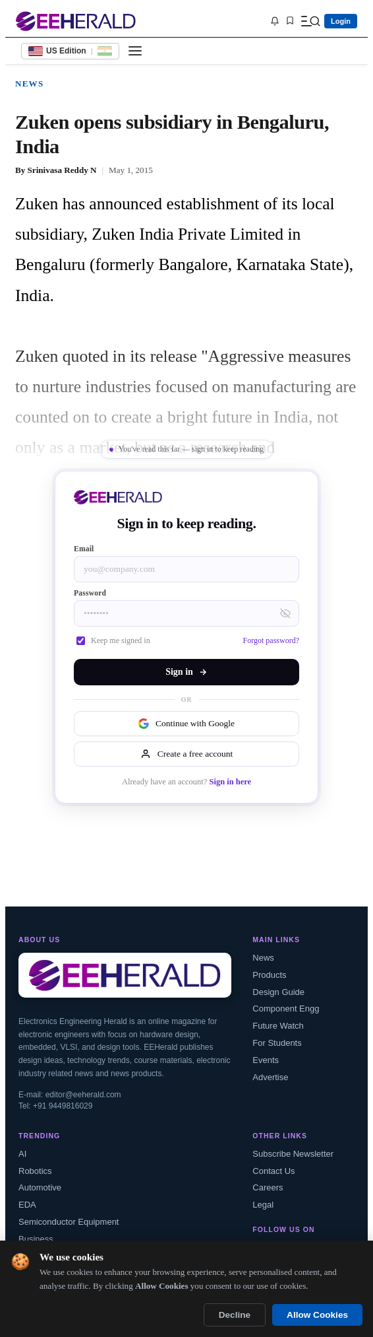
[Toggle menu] (135, 50)
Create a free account (186, 754)
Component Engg (285, 1008)
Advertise (270, 1077)
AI (22, 1154)
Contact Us (273, 1171)
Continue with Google (186, 723)
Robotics (35, 1171)
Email (84, 549)
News (29, 83)
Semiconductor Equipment (68, 1222)
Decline (234, 1315)
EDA (27, 1205)
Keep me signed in (113, 640)
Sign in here (230, 781)
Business (35, 1239)
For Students (276, 1043)
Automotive (39, 1187)
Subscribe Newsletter (292, 1154)
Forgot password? (271, 640)
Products (269, 975)
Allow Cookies (317, 1315)
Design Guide (278, 992)
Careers (267, 1187)
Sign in (186, 672)
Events (265, 1060)
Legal (262, 1205)
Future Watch (278, 1026)
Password (90, 593)
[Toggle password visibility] (285, 613)
